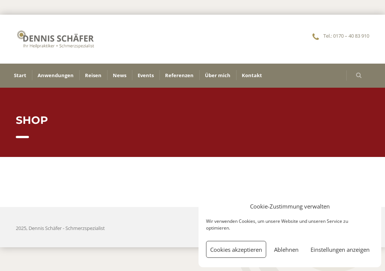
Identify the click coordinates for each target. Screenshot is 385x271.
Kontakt (252, 75)
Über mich (217, 75)
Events (146, 75)
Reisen (93, 75)
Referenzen (179, 75)
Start (20, 75)
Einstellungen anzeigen (340, 249)
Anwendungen (56, 75)
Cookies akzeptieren (236, 249)
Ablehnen (286, 249)
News (119, 75)
